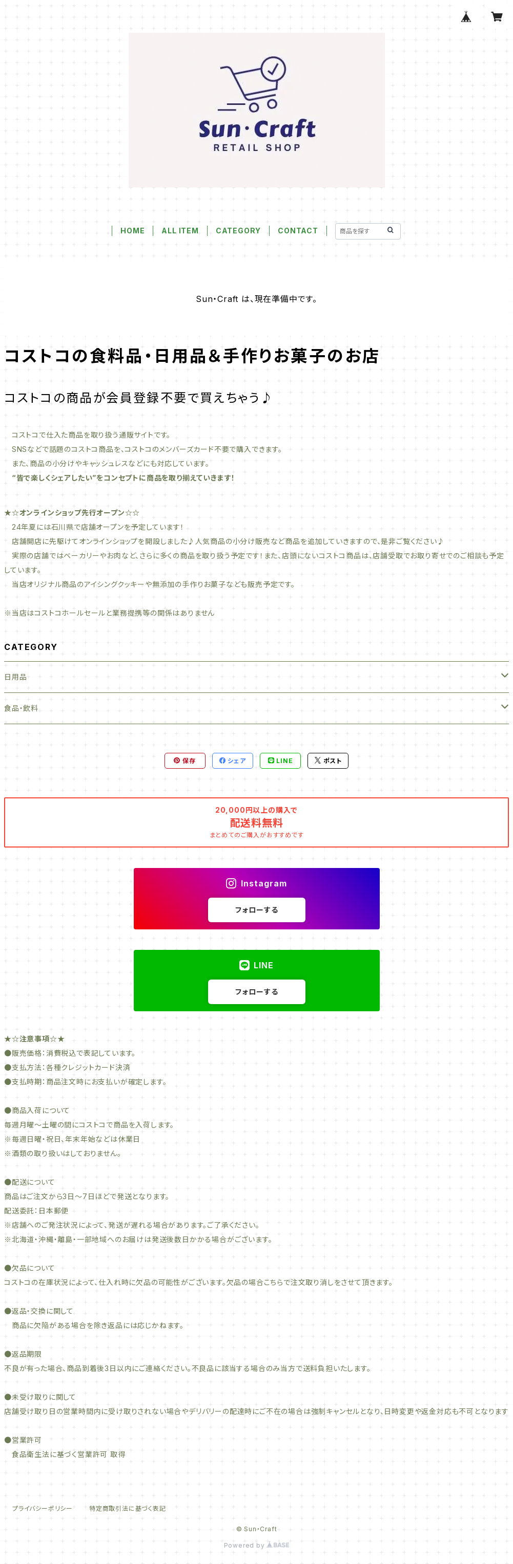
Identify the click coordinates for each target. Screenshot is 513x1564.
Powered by (257, 1545)
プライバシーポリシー (42, 1508)
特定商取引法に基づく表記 (127, 1508)
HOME (132, 230)
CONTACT (298, 230)
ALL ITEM (179, 230)
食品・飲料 (21, 708)
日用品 (15, 676)
